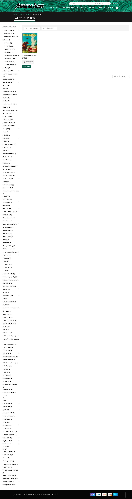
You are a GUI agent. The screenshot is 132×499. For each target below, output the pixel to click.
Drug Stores (6, 169)
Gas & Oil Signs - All (8, 211)
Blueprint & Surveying (9, 95)
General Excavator (8, 218)
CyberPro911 (55, 494)
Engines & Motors (8, 175)
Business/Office (7, 113)
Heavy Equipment (8, 224)
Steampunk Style (7, 413)
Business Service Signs (9, 110)
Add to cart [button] (29, 62)
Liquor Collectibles (8, 274)
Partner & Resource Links (70, 8)
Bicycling (5, 85)
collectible (5, 135)
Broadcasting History (9, 104)
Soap (4, 400)
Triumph (5, 458)
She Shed (5, 375)
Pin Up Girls (6, 326)
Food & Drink (6, 202)
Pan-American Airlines (11, 55)
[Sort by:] (49, 28)
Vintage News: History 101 (10, 470)
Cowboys (5, 141)
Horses (5, 239)
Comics (5, 138)
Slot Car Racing (7, 381)
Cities (4, 129)
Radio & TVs (6, 350)
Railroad (5, 353)
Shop (57, 8)
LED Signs (5, 271)
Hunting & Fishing (8, 246)
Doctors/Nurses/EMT (9, 166)
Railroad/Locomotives (9, 356)
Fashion (5, 196)
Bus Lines (5, 107)
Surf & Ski (5, 422)
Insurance (5, 255)
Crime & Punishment (8, 144)
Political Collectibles (8, 336)
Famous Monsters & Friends (11, 191)
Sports (4, 410)
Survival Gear (6, 425)
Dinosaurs (5, 163)
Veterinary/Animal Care (9, 464)
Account (91, 8)
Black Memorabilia (8, 91)
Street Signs (6, 419)
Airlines (5, 40)
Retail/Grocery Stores (9, 363)
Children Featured (8, 126)
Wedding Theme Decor (9, 478)
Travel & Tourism (7, 451)
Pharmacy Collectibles (9, 320)
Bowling (5, 101)
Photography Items (8, 323)
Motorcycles (6, 295)
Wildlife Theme (7, 481)
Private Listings (7, 347)
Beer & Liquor (7, 82)
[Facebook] (117, 7)
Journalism (6, 258)
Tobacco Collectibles (8, 434)
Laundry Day (6, 267)
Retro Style (6, 366)
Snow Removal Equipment (10, 384)
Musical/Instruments (8, 302)
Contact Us (101, 8)
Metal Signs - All (7, 286)
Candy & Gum (7, 116)
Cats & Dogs (6, 119)
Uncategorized (7, 461)
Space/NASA (6, 407)
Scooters (5, 369)
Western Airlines (9, 65)
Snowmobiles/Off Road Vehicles (9, 394)
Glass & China (7, 221)
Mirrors (5, 292)
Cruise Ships (6, 147)
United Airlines (9, 61)
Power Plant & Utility (8, 344)
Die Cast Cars (6, 157)
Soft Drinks (6, 403)
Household (6, 243)
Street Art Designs (8, 416)
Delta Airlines (8, 46)
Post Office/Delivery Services (11, 339)
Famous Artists (7, 188)
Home (52, 8)
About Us (83, 8)
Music (4, 298)
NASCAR (5, 305)
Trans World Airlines (10, 58)
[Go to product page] (29, 43)
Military (5, 289)
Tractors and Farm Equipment (8, 445)
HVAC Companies (8, 249)
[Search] (108, 3)
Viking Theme (6, 467)
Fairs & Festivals (7, 185)
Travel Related (7, 455)
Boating (5, 98)
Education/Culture (8, 172)
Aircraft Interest (7, 33)
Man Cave (5, 283)
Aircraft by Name (7, 30)
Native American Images (10, 308)
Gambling (5, 205)
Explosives (6, 182)
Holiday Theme (7, 230)
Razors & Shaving (8, 360)
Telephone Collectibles (9, 431)
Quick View (26, 66)
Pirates (5, 330)
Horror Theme (7, 236)
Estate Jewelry (7, 178)
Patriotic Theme (7, 317)
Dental (5, 150)
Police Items (6, 333)
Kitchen (5, 261)
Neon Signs (6, 311)
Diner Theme (6, 160)
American (7, 43)
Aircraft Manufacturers (9, 37)
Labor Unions (6, 264)
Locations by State (8, 280)
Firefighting (6, 199)
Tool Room (6, 438)
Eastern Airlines (9, 49)
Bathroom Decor (7, 79)
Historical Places (7, 227)
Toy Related (6, 441)
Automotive (6, 71)
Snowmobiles (6, 390)
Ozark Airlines (8, 52)
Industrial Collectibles (8, 252)
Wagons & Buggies (8, 475)
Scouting (5, 372)
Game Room (6, 208)
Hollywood (6, 233)
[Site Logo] (29, 6)
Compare (110, 8)
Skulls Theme (6, 378)
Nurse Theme (6, 314)
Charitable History (8, 122)
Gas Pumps (6, 215)
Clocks (4, 132)
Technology (6, 428)
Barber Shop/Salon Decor (10, 74)
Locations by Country (9, 277)
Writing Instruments (8, 485)
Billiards (5, 88)
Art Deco (5, 68)
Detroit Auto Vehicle (8, 154)
